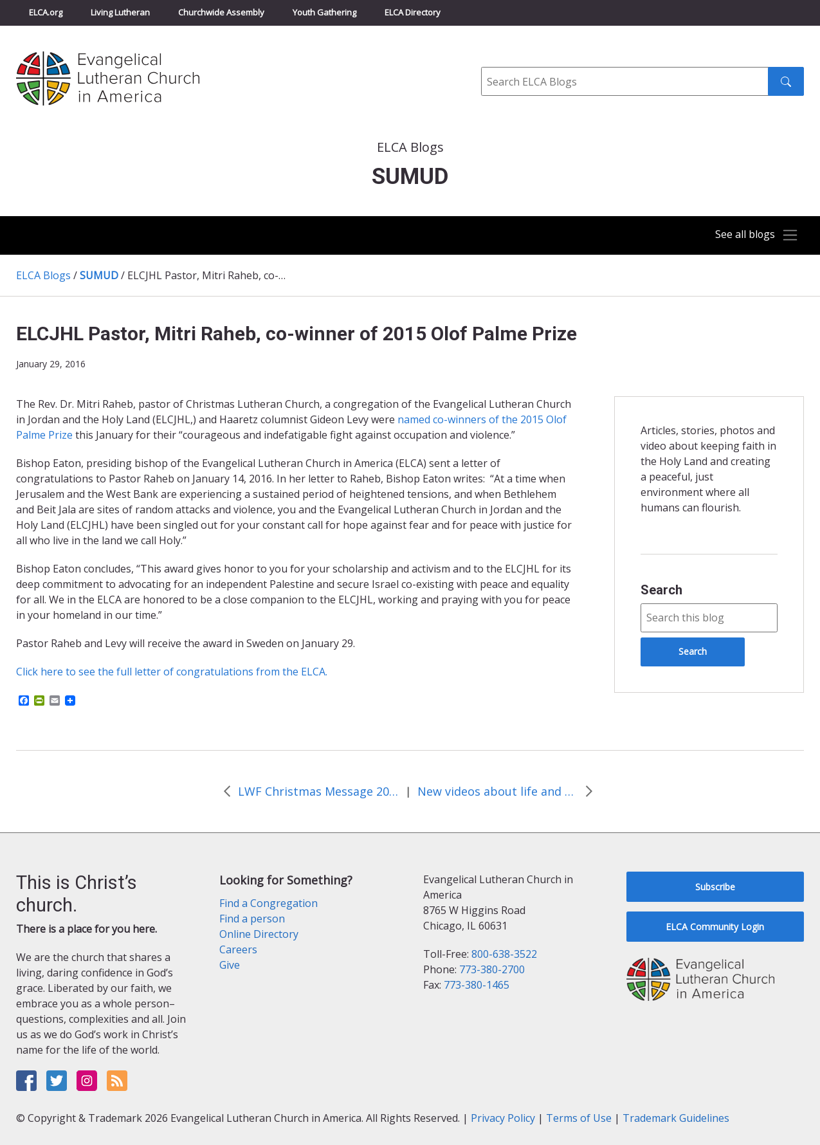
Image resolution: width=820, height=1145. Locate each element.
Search (661, 590)
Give (229, 965)
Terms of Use (579, 1118)
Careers (238, 949)
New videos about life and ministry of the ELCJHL (497, 791)
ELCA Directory (413, 12)
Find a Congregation (268, 903)
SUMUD (99, 275)
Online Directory (258, 934)
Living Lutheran (120, 12)
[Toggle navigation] (752, 235)
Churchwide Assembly (221, 12)
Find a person (252, 918)
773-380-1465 (476, 985)
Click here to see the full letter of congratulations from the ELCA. (171, 671)
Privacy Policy (503, 1118)
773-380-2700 (492, 969)
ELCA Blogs (43, 275)
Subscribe (715, 887)
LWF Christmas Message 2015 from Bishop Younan (318, 791)
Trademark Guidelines (676, 1118)
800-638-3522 (504, 954)
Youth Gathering (324, 12)
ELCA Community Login (715, 927)
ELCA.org (45, 12)
